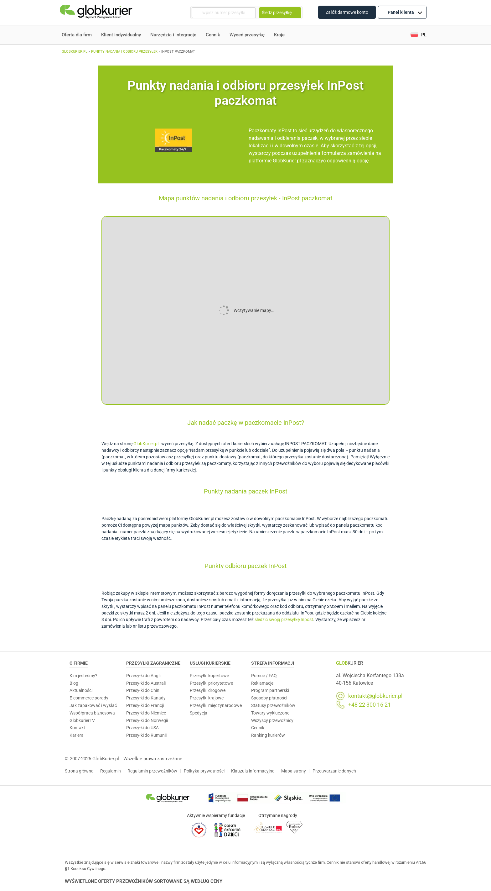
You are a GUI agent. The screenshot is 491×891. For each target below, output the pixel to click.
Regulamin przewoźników (152, 771)
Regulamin (110, 771)
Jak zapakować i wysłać (93, 705)
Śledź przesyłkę (280, 12)
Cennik (213, 35)
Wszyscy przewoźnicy (272, 720)
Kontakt (77, 727)
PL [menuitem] (423, 35)
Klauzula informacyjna (253, 771)
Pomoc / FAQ (264, 675)
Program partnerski (270, 690)
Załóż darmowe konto (347, 12)
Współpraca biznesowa (92, 712)
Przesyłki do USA (142, 727)
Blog (74, 683)
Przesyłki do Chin (142, 690)
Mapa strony (293, 771)
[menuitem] (418, 35)
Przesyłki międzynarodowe (216, 705)
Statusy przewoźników (273, 705)
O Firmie (79, 663)
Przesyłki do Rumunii (146, 735)
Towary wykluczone (270, 712)
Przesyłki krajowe (207, 697)
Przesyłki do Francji (145, 705)
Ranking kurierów (268, 735)
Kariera (77, 735)
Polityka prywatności (204, 771)
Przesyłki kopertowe (209, 675)
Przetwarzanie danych (334, 771)
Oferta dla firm (77, 35)
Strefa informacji (272, 663)
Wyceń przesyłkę (247, 35)
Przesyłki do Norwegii (147, 720)
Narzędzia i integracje (173, 35)
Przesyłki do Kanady (146, 697)
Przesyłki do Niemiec (146, 712)
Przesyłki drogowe (207, 690)
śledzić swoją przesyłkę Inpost (284, 619)
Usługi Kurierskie (210, 663)
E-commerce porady (89, 697)
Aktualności (81, 690)
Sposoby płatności (269, 697)
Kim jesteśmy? (83, 675)
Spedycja (198, 712)
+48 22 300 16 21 (369, 705)
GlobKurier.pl (145, 443)
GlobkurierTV (82, 720)
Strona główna (79, 771)
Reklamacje (262, 683)
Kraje (279, 35)
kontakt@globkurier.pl (375, 696)
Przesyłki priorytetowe (211, 683)
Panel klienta (405, 11)
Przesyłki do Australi (146, 683)
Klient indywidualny (121, 35)
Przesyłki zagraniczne (153, 663)
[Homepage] (96, 12)
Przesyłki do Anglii (143, 675)
